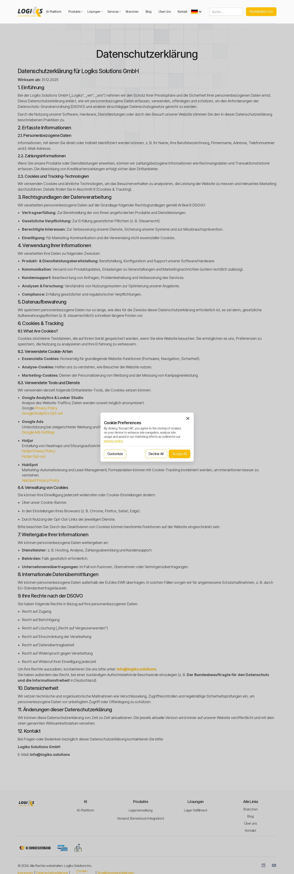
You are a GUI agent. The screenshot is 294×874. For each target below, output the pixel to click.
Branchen (132, 11)
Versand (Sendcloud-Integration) (140, 818)
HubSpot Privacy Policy (40, 480)
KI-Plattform (53, 11)
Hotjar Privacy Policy (38, 451)
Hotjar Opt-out (33, 456)
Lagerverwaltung (141, 810)
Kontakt (182, 11)
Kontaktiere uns (261, 11)
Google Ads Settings (38, 432)
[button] (74, 12)
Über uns (165, 11)
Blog (148, 11)
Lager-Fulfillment (195, 810)
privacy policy (113, 441)
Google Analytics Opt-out (42, 413)
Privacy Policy (46, 408)
